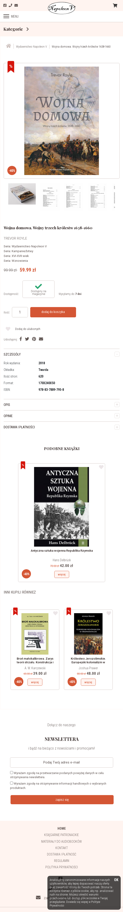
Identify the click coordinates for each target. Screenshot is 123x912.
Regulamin (61, 861)
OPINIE (8, 416)
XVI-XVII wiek (20, 256)
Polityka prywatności (61, 867)
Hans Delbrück (62, 560)
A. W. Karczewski (35, 668)
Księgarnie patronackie (61, 835)
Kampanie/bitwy (22, 251)
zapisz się (62, 800)
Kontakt (61, 848)
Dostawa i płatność (61, 854)
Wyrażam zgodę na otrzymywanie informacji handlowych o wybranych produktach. (58, 785)
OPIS (7, 405)
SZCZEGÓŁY (12, 354)
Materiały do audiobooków (61, 841)
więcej (62, 574)
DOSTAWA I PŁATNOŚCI (19, 427)
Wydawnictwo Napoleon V (29, 246)
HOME (61, 828)
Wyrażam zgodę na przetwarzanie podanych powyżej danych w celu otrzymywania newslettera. (57, 775)
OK (116, 880)
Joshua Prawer (88, 668)
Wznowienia (20, 260)
